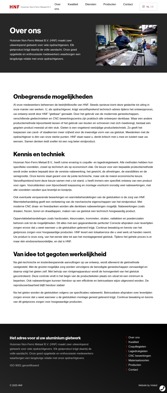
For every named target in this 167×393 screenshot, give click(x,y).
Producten (109, 4)
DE (152, 6)
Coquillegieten (135, 346)
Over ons (58, 6)
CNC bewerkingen (138, 355)
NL (148, 6)
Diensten (90, 4)
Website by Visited (147, 385)
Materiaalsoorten (137, 360)
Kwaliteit (73, 4)
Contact (128, 4)
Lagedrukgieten (136, 351)
